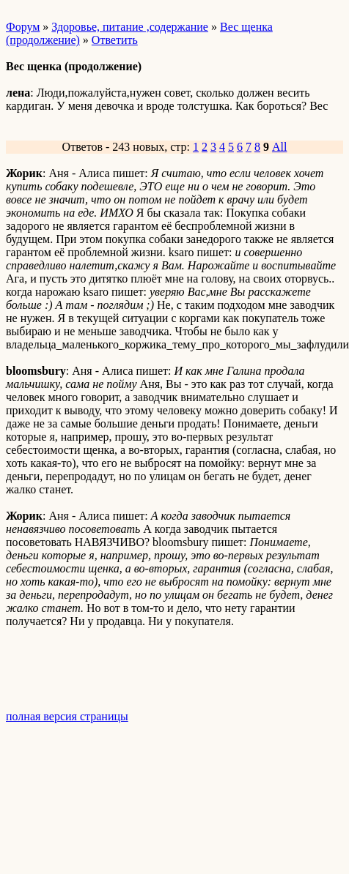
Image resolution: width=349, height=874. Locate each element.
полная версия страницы (67, 716)
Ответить (115, 40)
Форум (23, 26)
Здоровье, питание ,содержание (129, 26)
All (279, 147)
